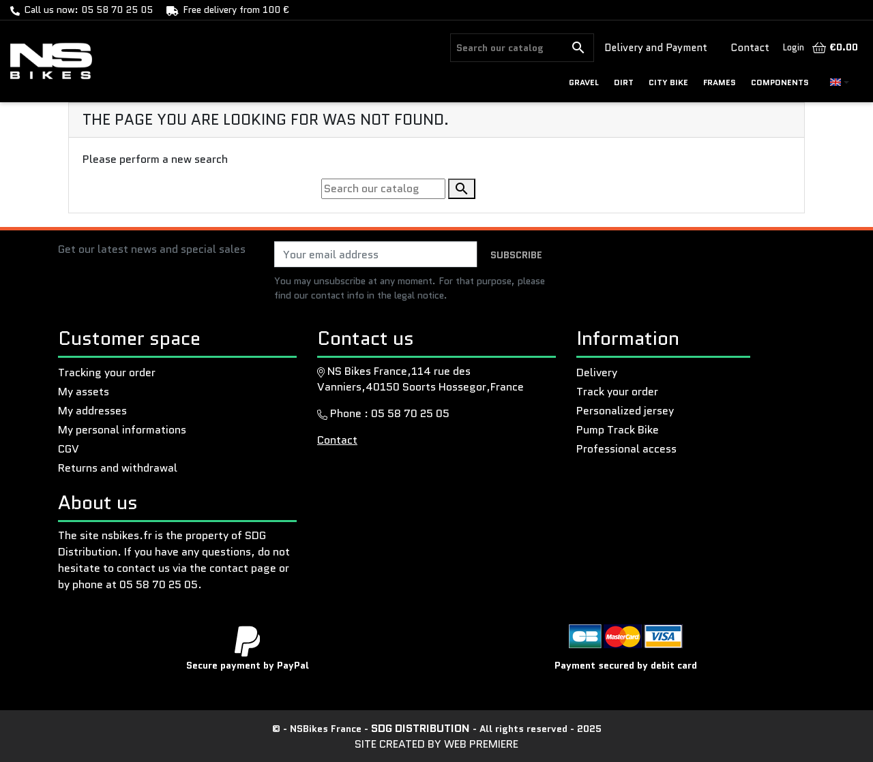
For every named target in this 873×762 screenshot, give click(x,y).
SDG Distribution (422, 728)
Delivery (596, 372)
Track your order (617, 391)
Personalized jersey (625, 410)
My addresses (92, 410)
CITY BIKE (668, 82)
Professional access (626, 449)
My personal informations (122, 430)
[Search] (507, 47)
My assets (83, 391)
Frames (719, 82)
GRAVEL (584, 82)
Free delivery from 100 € (236, 9)
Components (780, 82)
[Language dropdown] (839, 82)
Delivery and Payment (655, 47)
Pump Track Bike (617, 430)
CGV (68, 449)
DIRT (624, 82)
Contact (749, 47)
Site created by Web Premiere (436, 744)
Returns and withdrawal (117, 468)
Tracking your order (107, 372)
